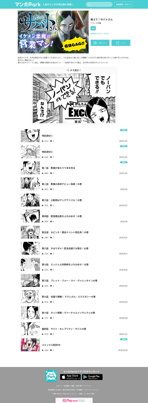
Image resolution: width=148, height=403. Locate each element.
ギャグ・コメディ (103, 33)
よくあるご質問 (89, 394)
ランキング (87, 386)
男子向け (94, 33)
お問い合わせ (57, 394)
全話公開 (79, 386)
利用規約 (80, 390)
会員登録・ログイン (124, 4)
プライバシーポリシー (91, 390)
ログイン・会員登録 (63, 386)
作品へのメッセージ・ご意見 (72, 394)
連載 (72, 386)
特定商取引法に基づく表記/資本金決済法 (61, 390)
